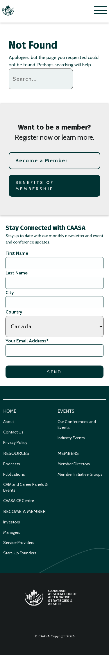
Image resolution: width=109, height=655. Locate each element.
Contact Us (13, 432)
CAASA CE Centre (18, 500)
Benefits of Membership (34, 185)
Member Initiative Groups (80, 474)
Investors (11, 522)
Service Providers (18, 542)
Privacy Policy (15, 442)
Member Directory (74, 463)
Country (14, 312)
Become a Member (41, 160)
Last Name (17, 273)
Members (68, 453)
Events (66, 411)
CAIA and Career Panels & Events (25, 487)
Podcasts (11, 463)
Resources (16, 453)
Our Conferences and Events (77, 424)
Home (9, 411)
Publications (14, 474)
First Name (17, 253)
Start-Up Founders (19, 553)
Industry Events (71, 437)
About (8, 421)
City (10, 292)
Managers (11, 532)
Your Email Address (27, 341)
